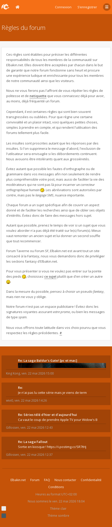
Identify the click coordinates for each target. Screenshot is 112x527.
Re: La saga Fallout (33, 441)
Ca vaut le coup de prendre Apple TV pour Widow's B (58, 419)
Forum (35, 480)
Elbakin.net (18, 480)
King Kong (13, 373)
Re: (20, 387)
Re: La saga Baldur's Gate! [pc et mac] (47, 360)
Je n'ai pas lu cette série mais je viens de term (52, 392)
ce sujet (50, 276)
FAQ (47, 480)
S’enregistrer (87, 7)
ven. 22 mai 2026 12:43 (36, 427)
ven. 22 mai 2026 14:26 (30, 400)
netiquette (38, 96)
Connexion (63, 7)
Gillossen (12, 427)
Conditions (56, 487)
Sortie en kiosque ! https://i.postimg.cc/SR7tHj (52, 446)
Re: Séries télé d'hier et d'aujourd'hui (47, 414)
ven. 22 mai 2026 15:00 (38, 373)
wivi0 (9, 400)
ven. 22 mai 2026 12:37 (36, 455)
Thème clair (58, 508)
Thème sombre (58, 515)
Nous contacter (65, 480)
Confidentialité (91, 480)
